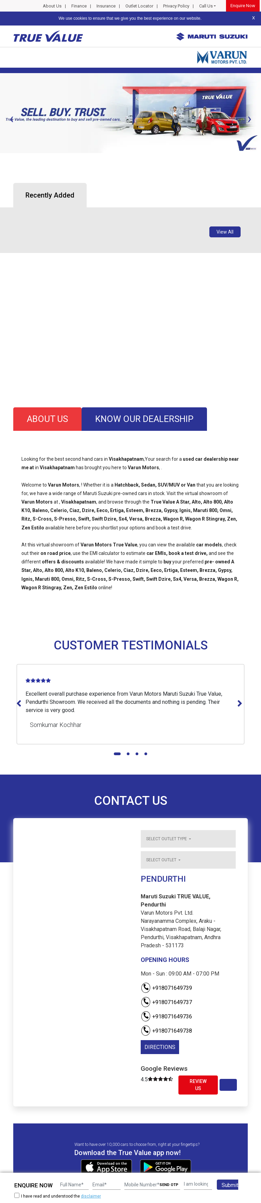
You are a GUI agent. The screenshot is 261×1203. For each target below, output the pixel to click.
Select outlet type (167, 838)
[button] (2, 158)
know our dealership (144, 419)
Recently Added (49, 195)
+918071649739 (166, 988)
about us (47, 419)
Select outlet (161, 860)
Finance (79, 6)
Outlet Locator (139, 6)
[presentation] (11, 118)
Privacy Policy (176, 6)
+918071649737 (166, 1002)
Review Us (198, 1085)
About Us (52, 6)
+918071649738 (166, 1031)
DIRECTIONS (159, 1047)
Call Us (206, 6)
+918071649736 (166, 1016)
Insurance (106, 6)
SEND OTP (168, 1185)
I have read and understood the (57, 1196)
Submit (230, 1185)
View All (224, 232)
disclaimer (91, 1196)
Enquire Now (242, 5)
